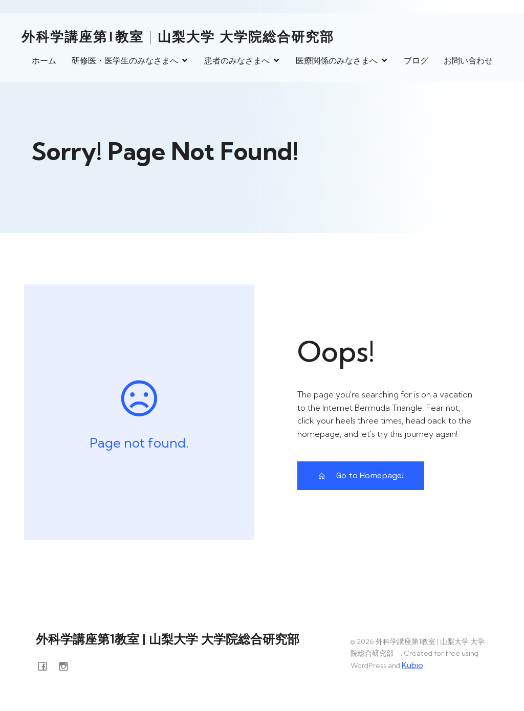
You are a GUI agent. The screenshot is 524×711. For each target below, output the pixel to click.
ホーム (44, 60)
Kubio (412, 665)
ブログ (416, 60)
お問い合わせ (468, 60)
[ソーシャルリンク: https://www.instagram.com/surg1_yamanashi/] (67, 665)
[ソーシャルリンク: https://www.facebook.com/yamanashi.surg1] (46, 665)
